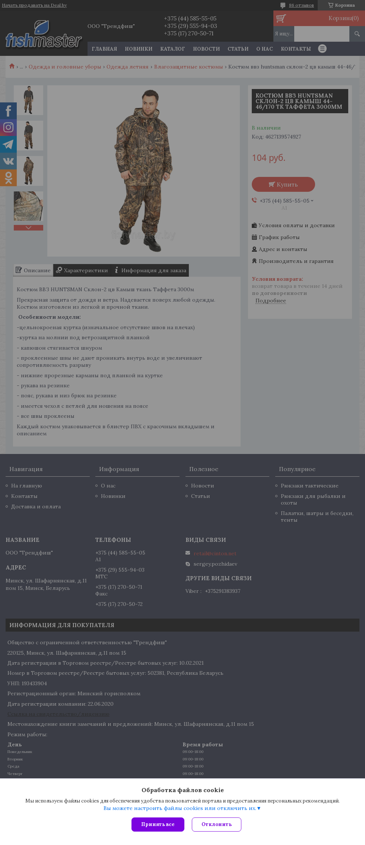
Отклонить (216, 824)
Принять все (158, 824)
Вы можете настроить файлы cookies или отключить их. (180, 808)
